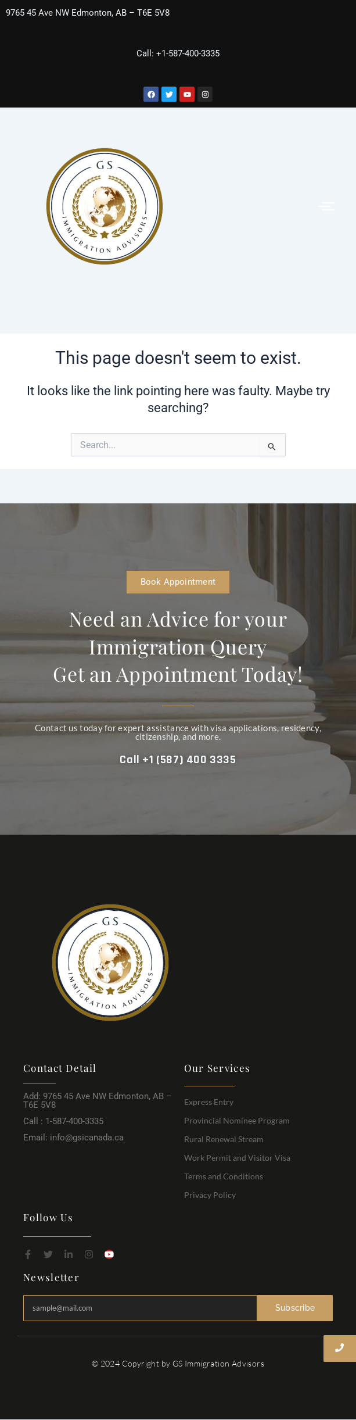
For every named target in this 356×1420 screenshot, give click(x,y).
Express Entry (208, 1102)
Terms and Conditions (223, 1176)
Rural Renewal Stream (224, 1139)
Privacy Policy (210, 1195)
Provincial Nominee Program (237, 1120)
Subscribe (295, 1307)
